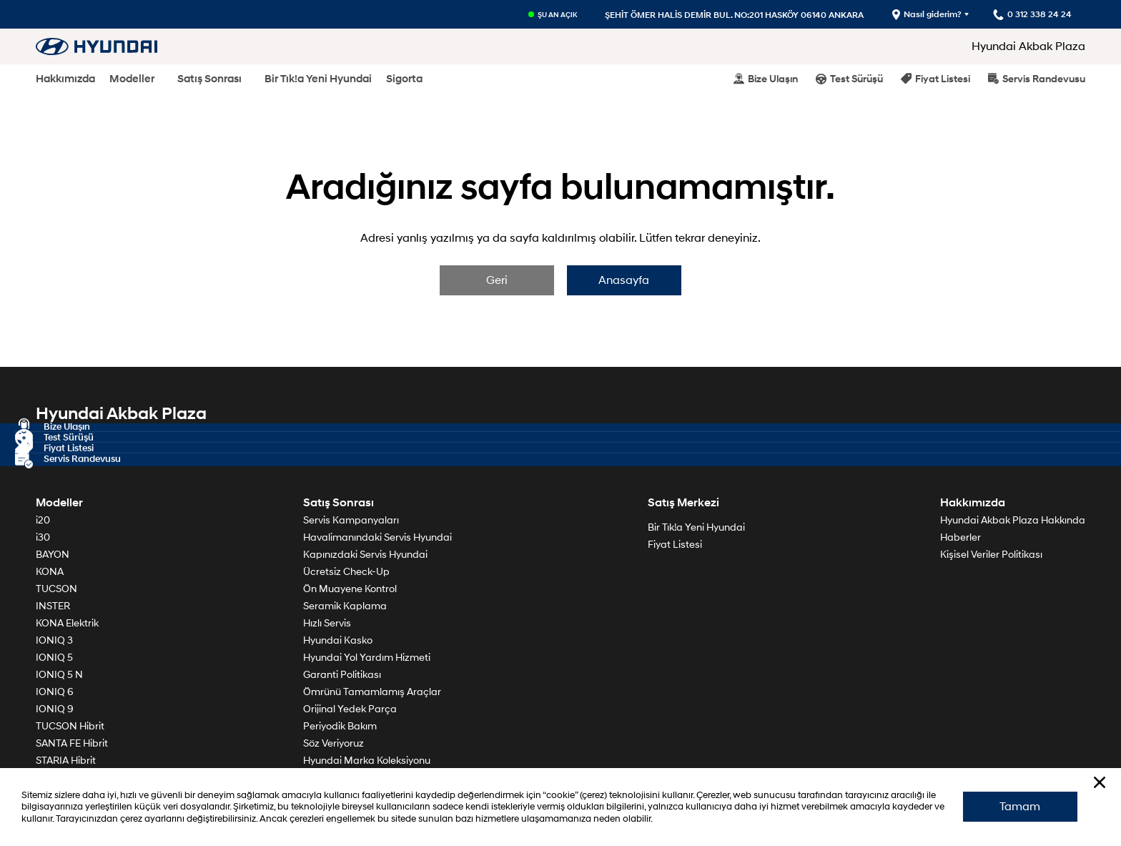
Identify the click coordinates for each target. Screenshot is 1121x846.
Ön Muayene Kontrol (350, 590)
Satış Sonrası (209, 78)
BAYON (52, 556)
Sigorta (404, 78)
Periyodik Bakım (340, 728)
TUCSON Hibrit (70, 728)
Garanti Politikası (342, 676)
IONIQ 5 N (59, 676)
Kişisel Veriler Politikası (991, 556)
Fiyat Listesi (935, 78)
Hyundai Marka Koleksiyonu (366, 762)
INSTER (53, 607)
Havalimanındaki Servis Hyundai (377, 539)
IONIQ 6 (55, 693)
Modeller (131, 78)
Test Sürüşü (849, 78)
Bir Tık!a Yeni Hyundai (318, 78)
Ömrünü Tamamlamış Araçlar (372, 693)
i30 (43, 539)
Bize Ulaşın (766, 78)
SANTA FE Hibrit (72, 745)
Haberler (960, 539)
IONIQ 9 (55, 710)
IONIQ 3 (54, 642)
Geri (496, 282)
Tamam (1019, 805)
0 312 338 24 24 (1042, 460)
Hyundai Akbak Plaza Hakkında (1012, 522)
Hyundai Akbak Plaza (1028, 46)
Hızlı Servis (327, 625)
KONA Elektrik (67, 625)
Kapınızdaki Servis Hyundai (365, 556)
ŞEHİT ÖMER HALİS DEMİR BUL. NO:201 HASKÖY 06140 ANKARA (732, 14)
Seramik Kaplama (345, 607)
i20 (43, 522)
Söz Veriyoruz (333, 745)
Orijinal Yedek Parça (350, 710)
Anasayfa (625, 282)
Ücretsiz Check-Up (346, 573)
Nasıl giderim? (925, 14)
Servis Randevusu (1036, 78)
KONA (50, 573)
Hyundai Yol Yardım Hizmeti (366, 659)
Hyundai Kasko (337, 642)
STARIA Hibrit (66, 762)
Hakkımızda (65, 78)
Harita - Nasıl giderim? (1026, 446)
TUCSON (56, 590)
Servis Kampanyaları (351, 522)
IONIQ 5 (54, 659)
